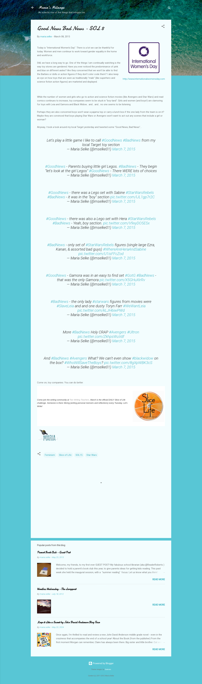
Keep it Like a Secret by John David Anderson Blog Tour (68, 622)
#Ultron (133, 332)
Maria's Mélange (51, 7)
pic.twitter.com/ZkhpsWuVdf (101, 336)
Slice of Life (65, 455)
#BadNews (132, 140)
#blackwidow (142, 358)
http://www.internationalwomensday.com (144, 78)
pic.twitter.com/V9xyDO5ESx (126, 223)
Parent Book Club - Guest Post (53, 552)
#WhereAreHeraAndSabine (124, 249)
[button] (163, 26)
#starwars (100, 301)
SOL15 (79, 455)
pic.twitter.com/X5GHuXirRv (122, 280)
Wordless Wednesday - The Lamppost (56, 589)
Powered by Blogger (101, 663)
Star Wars (91, 455)
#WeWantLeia (134, 306)
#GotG (130, 275)
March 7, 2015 (123, 149)
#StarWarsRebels (140, 192)
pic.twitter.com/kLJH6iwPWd (101, 310)
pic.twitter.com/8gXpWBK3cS (128, 363)
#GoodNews (112, 140)
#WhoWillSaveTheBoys (82, 363)
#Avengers (117, 332)
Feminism (50, 455)
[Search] (169, 8)
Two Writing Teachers (79, 400)
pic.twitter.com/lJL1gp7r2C (132, 197)
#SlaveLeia (65, 306)
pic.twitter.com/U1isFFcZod (101, 254)
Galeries (108, 669)
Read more (158, 579)
